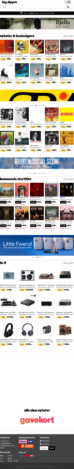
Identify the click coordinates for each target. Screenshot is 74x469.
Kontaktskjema (6, 443)
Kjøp (3, 59)
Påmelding (45, 441)
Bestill (3, 202)
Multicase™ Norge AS (52, 467)
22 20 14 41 (5, 441)
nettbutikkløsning (34, 467)
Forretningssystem (21, 467)
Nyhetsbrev (44, 437)
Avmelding (45, 444)
